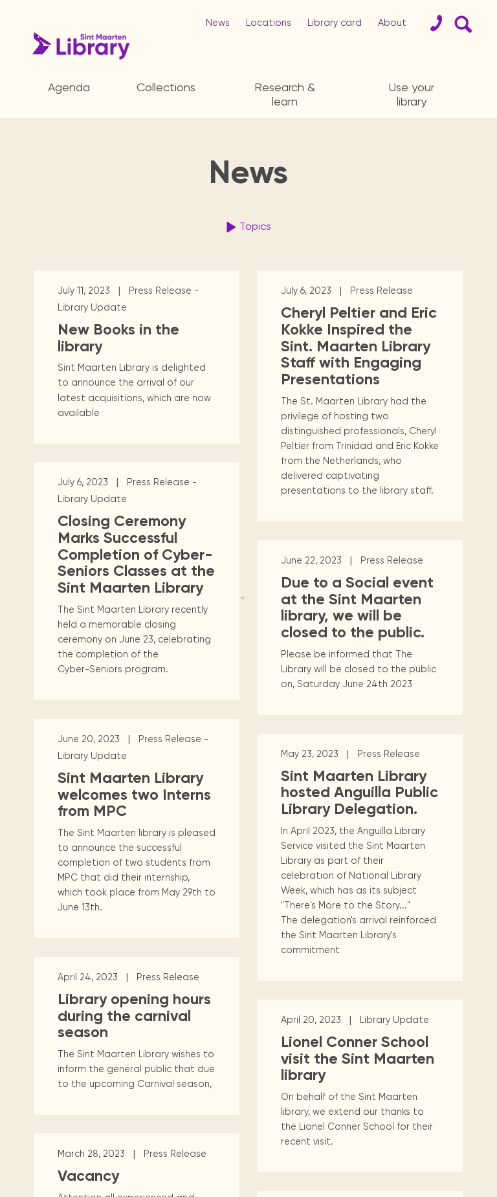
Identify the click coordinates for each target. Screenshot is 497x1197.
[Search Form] (460, 23)
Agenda (69, 87)
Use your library (411, 94)
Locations (268, 22)
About (392, 22)
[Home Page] (77, 46)
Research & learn (284, 94)
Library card (334, 22)
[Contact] (431, 23)
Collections (166, 87)
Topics (247, 227)
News (218, 22)
